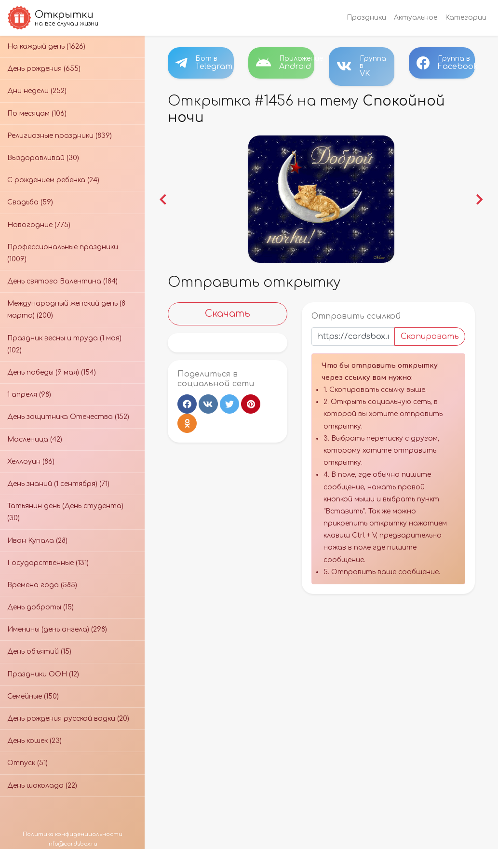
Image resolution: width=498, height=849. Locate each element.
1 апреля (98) (29, 394)
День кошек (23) (34, 740)
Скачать (227, 313)
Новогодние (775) (38, 225)
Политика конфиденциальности (72, 834)
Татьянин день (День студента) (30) (65, 512)
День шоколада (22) (42, 785)
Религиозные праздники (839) (59, 135)
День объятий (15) (39, 651)
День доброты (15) (40, 607)
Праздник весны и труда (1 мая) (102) (64, 344)
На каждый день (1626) (46, 46)
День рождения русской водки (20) (68, 718)
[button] (163, 199)
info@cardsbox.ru (72, 844)
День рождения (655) (44, 68)
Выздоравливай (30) (43, 158)
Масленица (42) (34, 439)
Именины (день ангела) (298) (57, 629)
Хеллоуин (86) (30, 461)
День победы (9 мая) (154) (51, 372)
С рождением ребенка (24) (53, 180)
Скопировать (430, 336)
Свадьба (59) (30, 202)
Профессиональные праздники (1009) (62, 253)
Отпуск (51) (27, 763)
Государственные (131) (48, 562)
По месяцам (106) (37, 113)
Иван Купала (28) (37, 540)
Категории (465, 17)
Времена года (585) (42, 585)
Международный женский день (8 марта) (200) (66, 309)
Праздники (366, 17)
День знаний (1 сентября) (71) (58, 483)
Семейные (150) (33, 696)
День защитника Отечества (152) (68, 416)
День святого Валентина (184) (62, 281)
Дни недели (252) (37, 90)
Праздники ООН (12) (43, 674)
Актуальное (415, 17)
